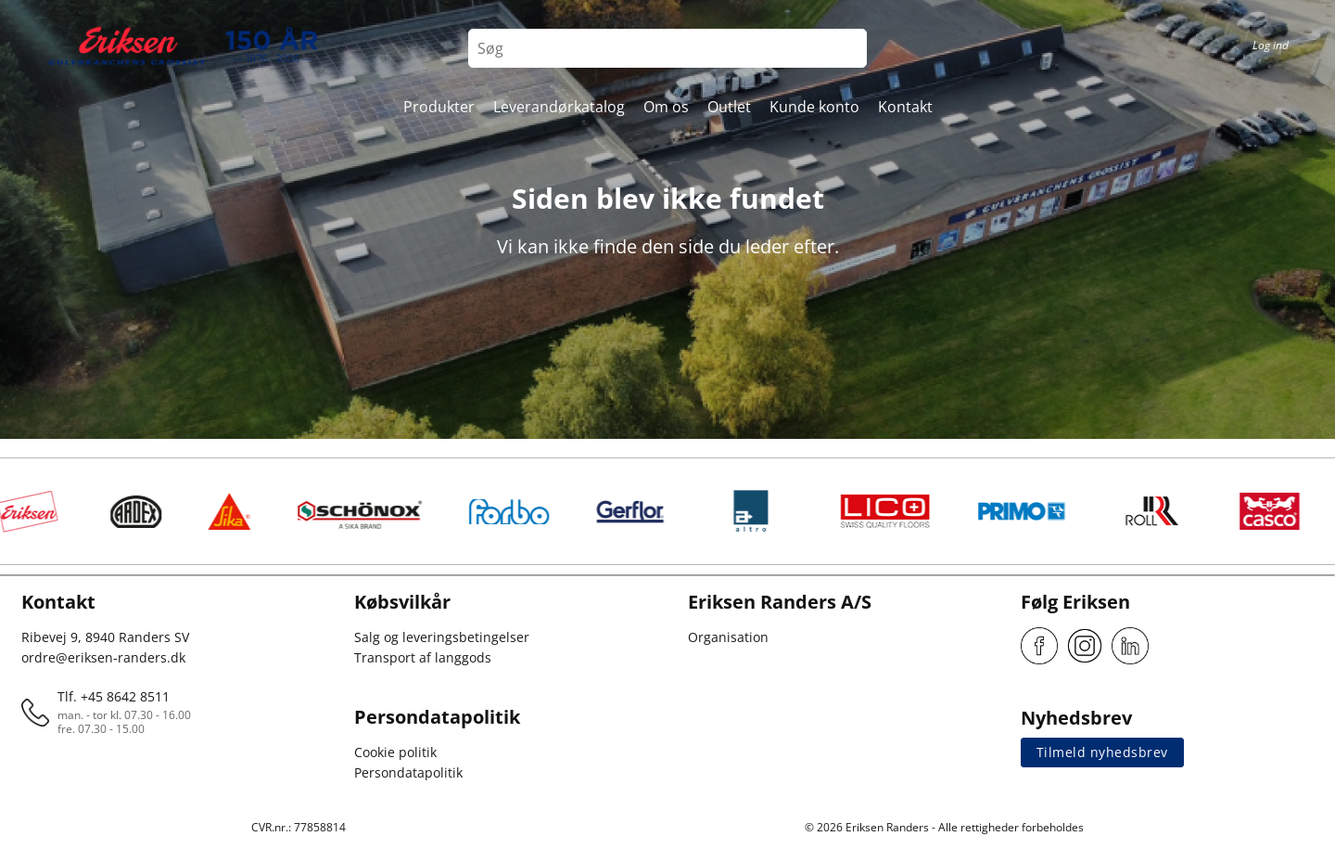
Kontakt (905, 106)
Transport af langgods (422, 657)
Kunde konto (814, 106)
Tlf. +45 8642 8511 (113, 696)
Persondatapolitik (408, 772)
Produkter (439, 106)
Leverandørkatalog (559, 106)
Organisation (728, 637)
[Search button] (847, 48)
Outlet (729, 106)
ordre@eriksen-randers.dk (103, 657)
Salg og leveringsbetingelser (441, 637)
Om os (666, 106)
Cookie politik (395, 752)
